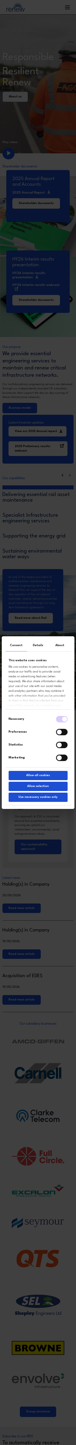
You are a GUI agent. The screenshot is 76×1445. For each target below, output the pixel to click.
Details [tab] (38, 645)
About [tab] (59, 645)
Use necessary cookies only (38, 797)
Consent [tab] (16, 645)
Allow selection (38, 786)
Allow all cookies (38, 775)
